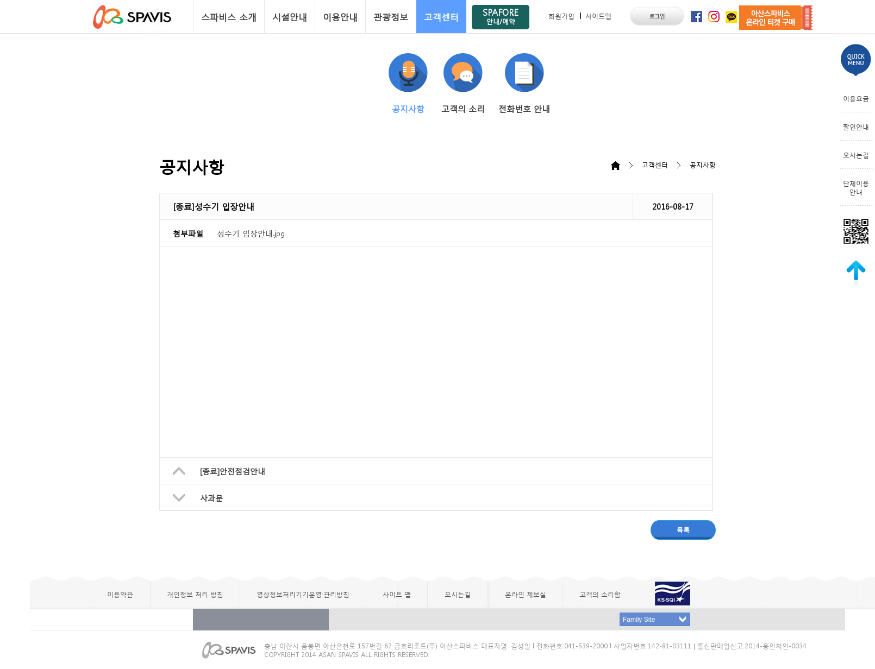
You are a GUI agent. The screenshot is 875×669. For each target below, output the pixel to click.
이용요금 (856, 98)
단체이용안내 (856, 187)
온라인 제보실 (525, 594)
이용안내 (340, 16)
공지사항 (408, 83)
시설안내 (289, 16)
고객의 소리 (463, 83)
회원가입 (561, 15)
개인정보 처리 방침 (195, 594)
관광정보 (390, 16)
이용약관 (120, 594)
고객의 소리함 (600, 594)
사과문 (211, 497)
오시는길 (856, 154)
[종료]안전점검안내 (232, 471)
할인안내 (856, 126)
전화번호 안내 (524, 83)
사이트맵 (598, 15)
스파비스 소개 (229, 16)
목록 (683, 529)
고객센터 (441, 16)
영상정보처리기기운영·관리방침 (303, 594)
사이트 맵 (397, 594)
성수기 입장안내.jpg (251, 233)
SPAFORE (500, 16)
